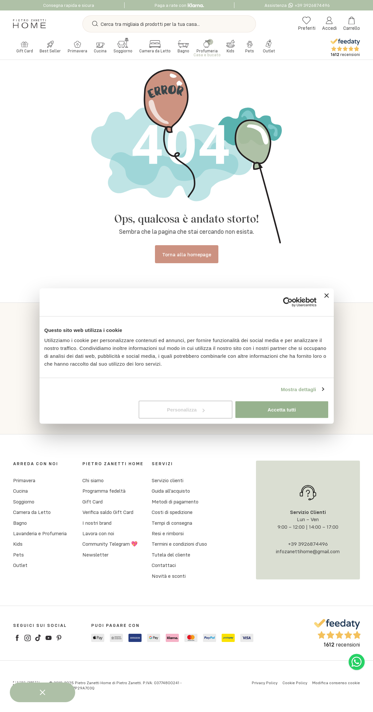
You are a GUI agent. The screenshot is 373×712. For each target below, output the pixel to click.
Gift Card (92, 503)
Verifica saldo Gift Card (107, 513)
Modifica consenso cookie (336, 684)
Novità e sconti (169, 577)
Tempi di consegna (172, 524)
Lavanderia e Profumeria (40, 534)
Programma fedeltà (104, 492)
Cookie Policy (294, 684)
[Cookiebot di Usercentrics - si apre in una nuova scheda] (287, 302)
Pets (18, 556)
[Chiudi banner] (326, 302)
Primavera (24, 481)
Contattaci (164, 566)
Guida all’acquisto (171, 492)
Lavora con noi (98, 534)
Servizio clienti (167, 481)
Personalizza (186, 409)
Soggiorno (23, 503)
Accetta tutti (282, 409)
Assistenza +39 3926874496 (297, 5)
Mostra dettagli (298, 389)
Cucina (20, 492)
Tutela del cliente (171, 556)
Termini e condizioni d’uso (179, 545)
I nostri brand (96, 524)
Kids (18, 545)
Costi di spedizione (172, 513)
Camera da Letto (32, 513)
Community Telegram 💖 (110, 545)
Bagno (20, 524)
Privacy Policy (265, 684)
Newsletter (95, 556)
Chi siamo (93, 481)
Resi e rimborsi (168, 534)
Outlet (20, 566)
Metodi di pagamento (175, 503)
